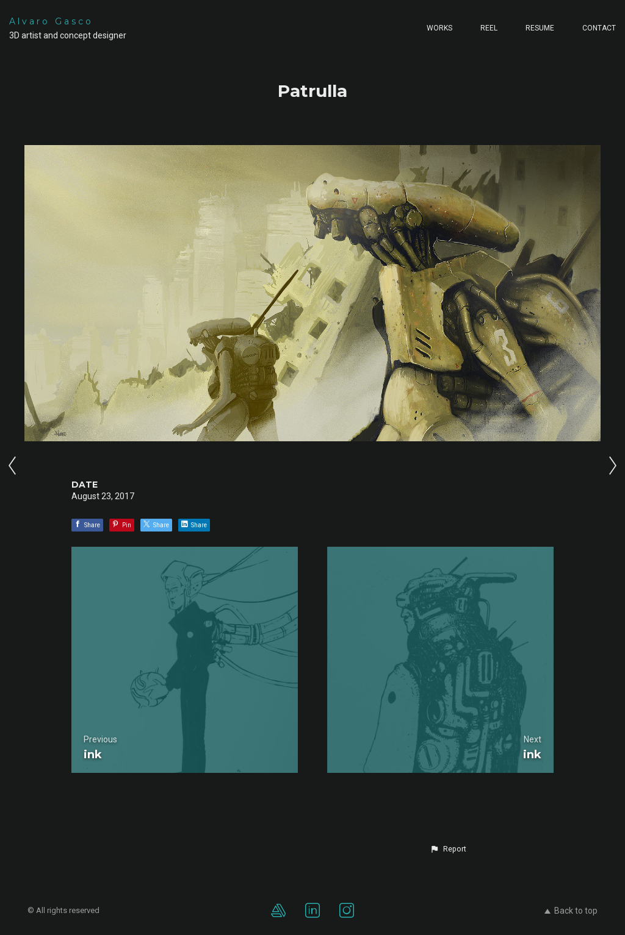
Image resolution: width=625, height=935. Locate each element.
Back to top (571, 910)
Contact (599, 28)
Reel (488, 28)
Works (439, 28)
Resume (540, 28)
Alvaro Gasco (51, 21)
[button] (448, 849)
